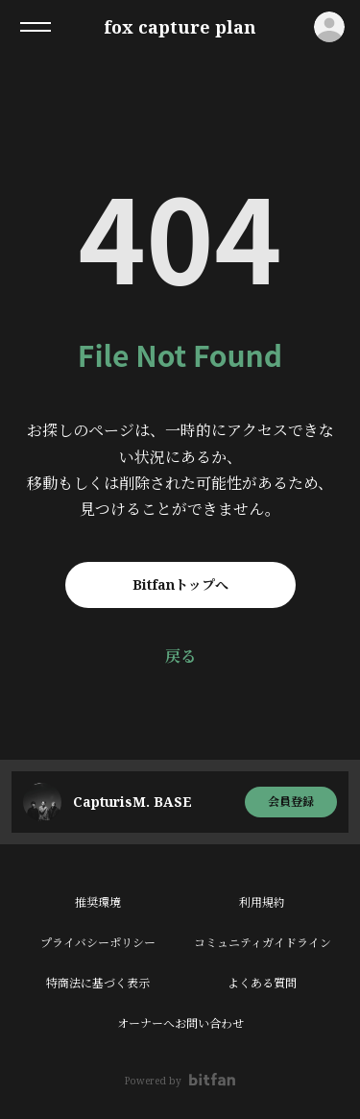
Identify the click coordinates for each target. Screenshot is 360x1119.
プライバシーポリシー (98, 943)
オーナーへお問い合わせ (180, 1023)
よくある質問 (262, 983)
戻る (180, 656)
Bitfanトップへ (180, 584)
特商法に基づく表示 (98, 983)
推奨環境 (98, 902)
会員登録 (291, 801)
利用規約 (262, 902)
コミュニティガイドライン (262, 943)
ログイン (329, 27)
